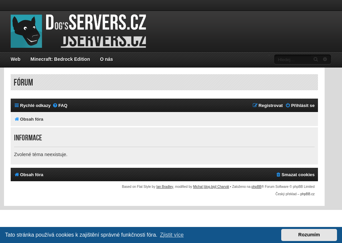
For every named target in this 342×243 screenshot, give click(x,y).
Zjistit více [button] (172, 235)
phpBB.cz (307, 194)
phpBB (256, 187)
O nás (106, 59)
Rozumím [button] (309, 234)
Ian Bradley (164, 187)
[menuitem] (59, 105)
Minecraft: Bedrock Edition (60, 59)
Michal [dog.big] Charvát (211, 187)
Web (15, 59)
